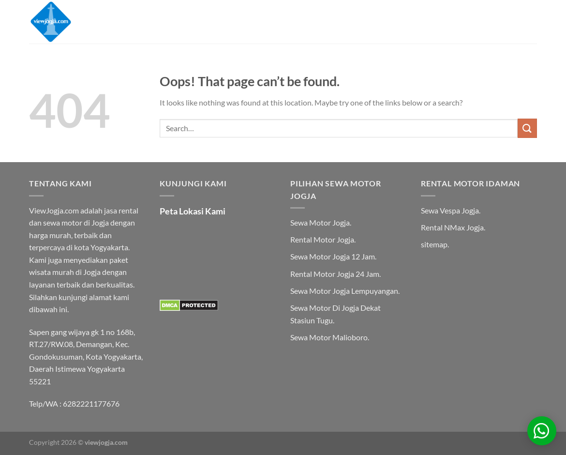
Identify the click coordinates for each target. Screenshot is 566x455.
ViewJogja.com (54, 210)
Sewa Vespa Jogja (450, 210)
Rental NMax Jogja (452, 227)
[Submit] (527, 128)
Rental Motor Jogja (322, 239)
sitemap (434, 244)
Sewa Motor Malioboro (329, 337)
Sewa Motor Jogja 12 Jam (332, 256)
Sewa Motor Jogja (320, 222)
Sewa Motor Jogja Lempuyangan (344, 290)
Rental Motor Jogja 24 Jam (334, 273)
